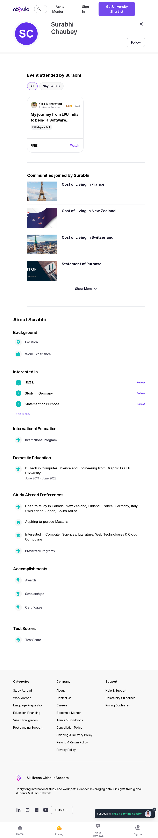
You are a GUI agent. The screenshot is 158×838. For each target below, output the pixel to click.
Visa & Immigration (25, 720)
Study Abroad (22, 690)
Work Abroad (22, 698)
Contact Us (64, 698)
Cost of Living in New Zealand (89, 211)
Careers (62, 705)
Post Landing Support (27, 727)
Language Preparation (28, 705)
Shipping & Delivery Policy (74, 735)
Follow (141, 382)
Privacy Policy (66, 749)
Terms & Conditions (70, 720)
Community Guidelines (120, 698)
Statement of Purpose (81, 264)
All (32, 86)
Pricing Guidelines (118, 705)
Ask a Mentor (58, 9)
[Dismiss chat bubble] (154, 810)
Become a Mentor (69, 712)
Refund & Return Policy (72, 742)
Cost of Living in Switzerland (88, 237)
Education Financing (26, 712)
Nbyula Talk (51, 86)
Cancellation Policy (69, 727)
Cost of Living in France (83, 184)
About (61, 690)
